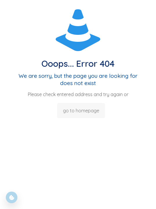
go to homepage (81, 110)
